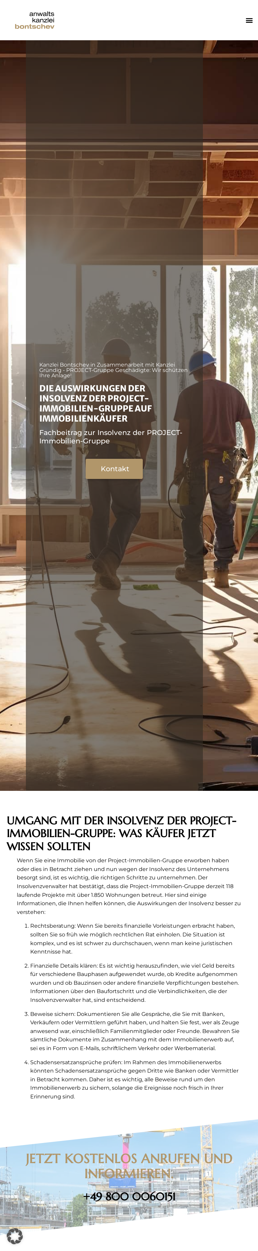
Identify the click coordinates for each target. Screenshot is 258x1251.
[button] (249, 20)
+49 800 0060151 (129, 1196)
